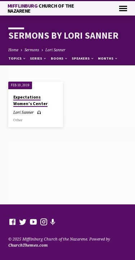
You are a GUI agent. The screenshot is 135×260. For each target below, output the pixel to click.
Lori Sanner (55, 49)
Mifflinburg (41, 8)
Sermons (31, 49)
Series (38, 58)
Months (108, 58)
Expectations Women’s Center (30, 100)
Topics (17, 58)
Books (59, 58)
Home (13, 49)
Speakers (83, 58)
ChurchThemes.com (28, 245)
